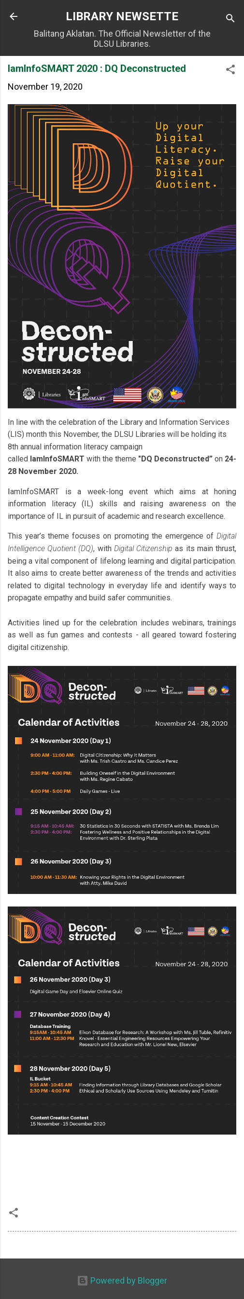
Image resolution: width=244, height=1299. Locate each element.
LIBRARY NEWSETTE (122, 16)
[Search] (230, 19)
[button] (230, 71)
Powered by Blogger (122, 1280)
